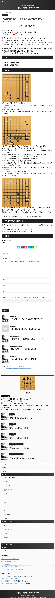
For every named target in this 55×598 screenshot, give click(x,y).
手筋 (5, 506)
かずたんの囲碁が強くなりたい (27, 8)
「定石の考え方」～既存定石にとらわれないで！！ (26, 339)
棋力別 (5, 525)
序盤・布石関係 (8, 529)
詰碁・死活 (6, 502)
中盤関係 (6, 533)
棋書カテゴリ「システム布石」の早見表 (23, 349)
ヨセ (5, 510)
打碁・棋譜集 (7, 514)
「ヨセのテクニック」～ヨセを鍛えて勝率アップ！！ (27, 319)
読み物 (5, 518)
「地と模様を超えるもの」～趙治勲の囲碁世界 (25, 329)
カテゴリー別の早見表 (9, 477)
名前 (4, 279)
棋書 (7, 253)
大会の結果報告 (8, 544)
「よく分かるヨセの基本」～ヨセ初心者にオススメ (18, 368)
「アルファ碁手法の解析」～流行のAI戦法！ (23, 458)
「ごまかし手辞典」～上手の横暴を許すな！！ (25, 359)
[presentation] (12, 305)
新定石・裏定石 (8, 490)
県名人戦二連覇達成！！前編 (18, 438)
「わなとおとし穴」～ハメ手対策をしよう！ (17, 366)
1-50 (5, 551)
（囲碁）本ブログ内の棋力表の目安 (10, 578)
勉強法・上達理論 (8, 521)
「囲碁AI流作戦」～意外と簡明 (19, 448)
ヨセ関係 (6, 537)
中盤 (4, 253)
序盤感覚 (6, 481)
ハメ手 (5, 494)
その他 (5, 541)
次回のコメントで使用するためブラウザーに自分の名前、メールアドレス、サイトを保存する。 (25, 297)
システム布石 (7, 486)
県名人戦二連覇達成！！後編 (18, 428)
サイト (4, 291)
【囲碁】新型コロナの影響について (20, 418)
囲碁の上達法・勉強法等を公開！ (27, 595)
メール (5, 285)
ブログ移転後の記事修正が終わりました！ (12, 583)
